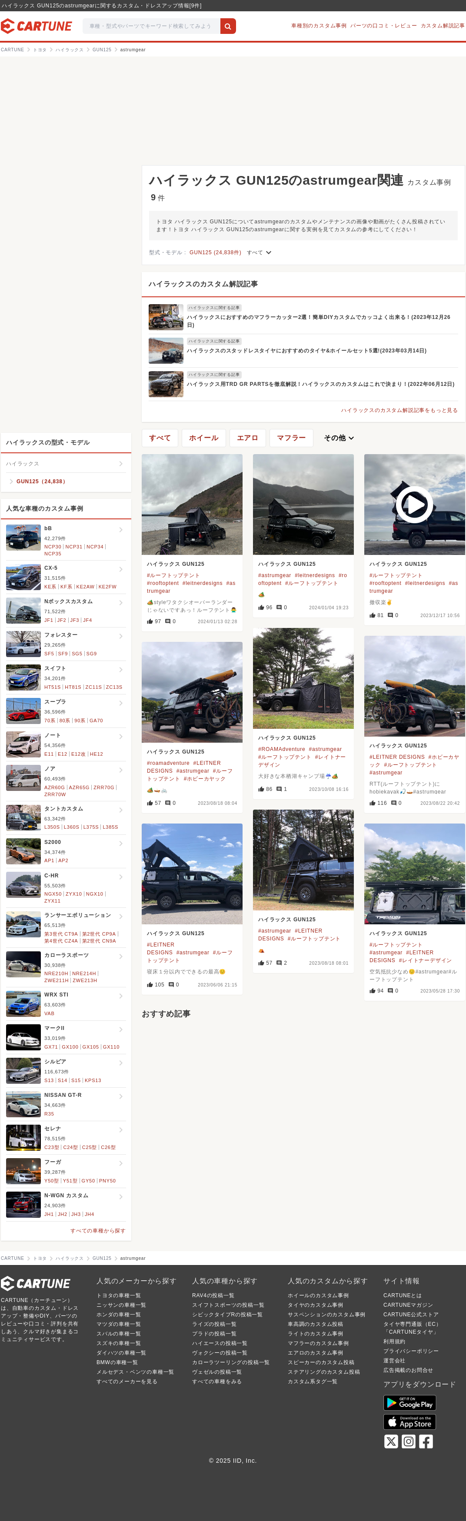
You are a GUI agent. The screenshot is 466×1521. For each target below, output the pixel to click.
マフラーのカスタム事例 (318, 1343)
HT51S (52, 687)
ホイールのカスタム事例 (318, 1295)
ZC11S (94, 687)
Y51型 (70, 1180)
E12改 (78, 754)
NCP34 (95, 546)
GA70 (96, 720)
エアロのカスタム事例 (315, 1353)
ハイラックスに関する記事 (214, 308)
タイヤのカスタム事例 (315, 1305)
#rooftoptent (163, 583)
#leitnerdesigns (203, 583)
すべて (260, 252)
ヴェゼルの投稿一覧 (217, 1372)
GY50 (88, 1180)
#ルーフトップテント (173, 575)
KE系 (50, 586)
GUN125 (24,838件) (216, 252)
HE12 (96, 754)
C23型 (51, 1147)
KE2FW (108, 586)
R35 (49, 1113)
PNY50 (107, 1180)
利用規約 (394, 1341)
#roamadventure (168, 763)
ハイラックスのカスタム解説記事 (203, 284)
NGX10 (94, 894)
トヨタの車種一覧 (119, 1295)
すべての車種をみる (217, 1381)
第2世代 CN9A (99, 940)
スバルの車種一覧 (119, 1334)
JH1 (49, 1214)
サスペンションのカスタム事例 (327, 1315)
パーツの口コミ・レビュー (383, 26)
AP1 (49, 860)
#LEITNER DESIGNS (397, 757)
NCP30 (52, 546)
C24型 (70, 1147)
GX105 (91, 1046)
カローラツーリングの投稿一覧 (231, 1362)
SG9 (92, 653)
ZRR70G (103, 787)
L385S (110, 827)
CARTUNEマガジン (408, 1305)
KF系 (66, 586)
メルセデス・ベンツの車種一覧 (135, 1372)
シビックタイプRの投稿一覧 (227, 1315)
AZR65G (79, 787)
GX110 (111, 1046)
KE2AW (86, 586)
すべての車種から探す (98, 1231)
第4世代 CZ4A (61, 940)
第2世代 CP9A (99, 934)
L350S (52, 827)
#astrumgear (274, 575)
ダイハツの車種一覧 (121, 1353)
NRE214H (84, 973)
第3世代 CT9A (61, 934)
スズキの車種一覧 (119, 1343)
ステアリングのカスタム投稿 (324, 1372)
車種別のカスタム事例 (319, 26)
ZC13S (114, 687)
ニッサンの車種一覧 (121, 1305)
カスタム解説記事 (443, 26)
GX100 (70, 1046)
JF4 (87, 620)
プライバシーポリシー (411, 1351)
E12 (62, 754)
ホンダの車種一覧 (119, 1315)
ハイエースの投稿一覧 (220, 1343)
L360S (72, 827)
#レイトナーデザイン (426, 960)
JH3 (76, 1214)
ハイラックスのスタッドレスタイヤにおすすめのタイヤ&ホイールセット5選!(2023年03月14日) (307, 351)
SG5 (77, 653)
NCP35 (52, 553)
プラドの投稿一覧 (214, 1334)
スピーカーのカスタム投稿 (321, 1362)
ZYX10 (74, 894)
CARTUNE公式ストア (411, 1315)
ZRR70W (55, 794)
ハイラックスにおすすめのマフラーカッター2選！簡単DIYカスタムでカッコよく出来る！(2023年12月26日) (318, 321)
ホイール (203, 438)
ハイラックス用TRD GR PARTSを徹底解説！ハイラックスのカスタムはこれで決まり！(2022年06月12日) (321, 384)
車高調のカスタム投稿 (315, 1324)
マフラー (291, 438)
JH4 (89, 1214)
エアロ (248, 438)
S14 (62, 1080)
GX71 (51, 1046)
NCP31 (73, 546)
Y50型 (51, 1180)
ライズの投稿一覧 (214, 1324)
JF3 (75, 620)
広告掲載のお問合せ (408, 1370)
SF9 (63, 653)
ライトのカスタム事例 (315, 1334)
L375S (91, 827)
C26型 (108, 1147)
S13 (49, 1080)
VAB (49, 1013)
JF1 (48, 620)
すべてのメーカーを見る (127, 1381)
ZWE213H (85, 980)
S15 (76, 1080)
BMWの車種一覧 (117, 1362)
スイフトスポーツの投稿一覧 (228, 1305)
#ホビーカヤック (205, 779)
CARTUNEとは (402, 1295)
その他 (340, 438)
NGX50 (53, 894)
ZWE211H (56, 980)
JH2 (62, 1214)
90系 (80, 720)
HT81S (73, 687)
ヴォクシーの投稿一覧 (220, 1353)
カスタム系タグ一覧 (313, 1381)
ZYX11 (52, 900)
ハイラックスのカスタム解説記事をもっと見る (399, 410)
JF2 (62, 620)
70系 (50, 720)
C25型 (89, 1147)
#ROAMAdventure (282, 749)
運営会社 (394, 1361)
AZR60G (54, 787)
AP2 (63, 860)
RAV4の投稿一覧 (213, 1295)
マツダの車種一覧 (119, 1324)
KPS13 (93, 1080)
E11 (49, 754)
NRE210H (56, 973)
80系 (65, 720)
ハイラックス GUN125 (175, 564)
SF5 (49, 653)
